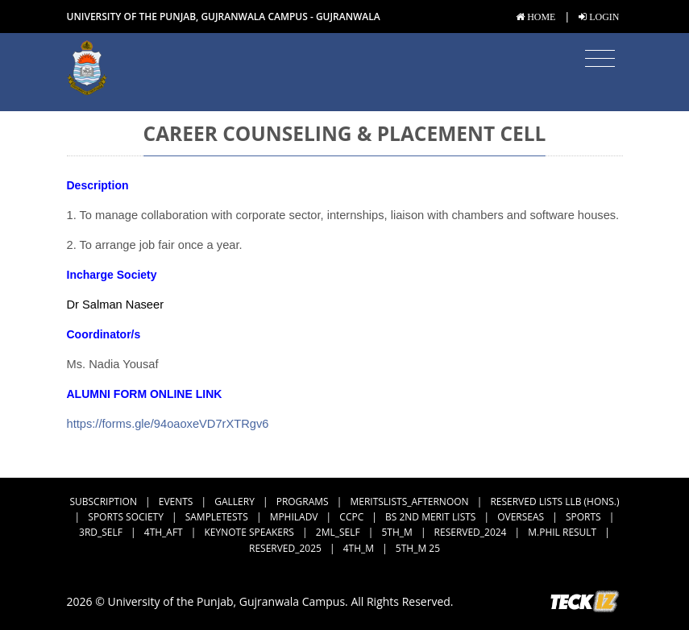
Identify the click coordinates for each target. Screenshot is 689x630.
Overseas (520, 517)
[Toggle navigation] (600, 58)
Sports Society (126, 517)
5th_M (396, 532)
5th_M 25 (418, 548)
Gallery (234, 501)
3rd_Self (100, 532)
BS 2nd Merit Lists (430, 517)
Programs (302, 501)
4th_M (358, 548)
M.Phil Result (562, 532)
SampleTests (216, 517)
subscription (103, 501)
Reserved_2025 (285, 548)
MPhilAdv (294, 517)
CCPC (351, 517)
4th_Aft (163, 532)
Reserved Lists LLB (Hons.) (554, 501)
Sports (583, 517)
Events (176, 501)
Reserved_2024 (470, 532)
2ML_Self (338, 532)
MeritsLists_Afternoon (410, 501)
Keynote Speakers (249, 532)
